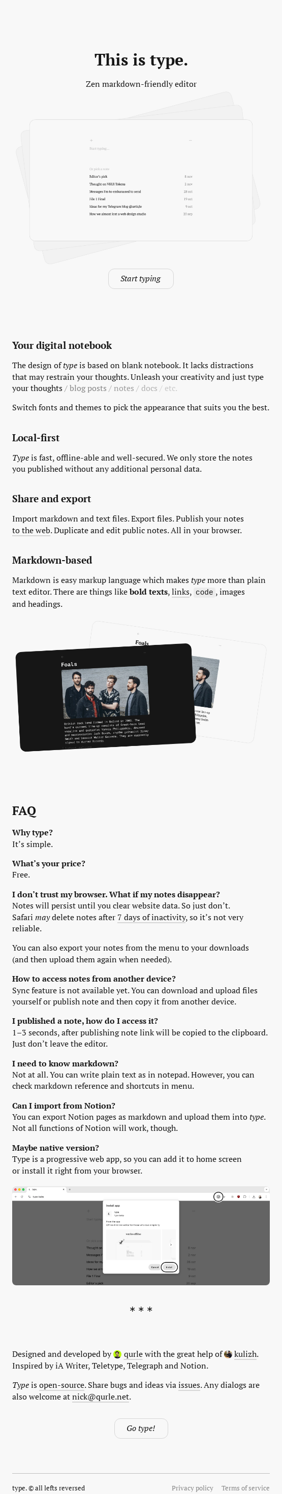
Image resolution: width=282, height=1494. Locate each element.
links (181, 592)
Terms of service (246, 1487)
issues (189, 1384)
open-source (61, 1384)
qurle (128, 1353)
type (18, 1487)
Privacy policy (192, 1487)
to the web (31, 530)
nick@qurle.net (100, 1396)
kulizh (240, 1353)
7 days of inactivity (151, 917)
